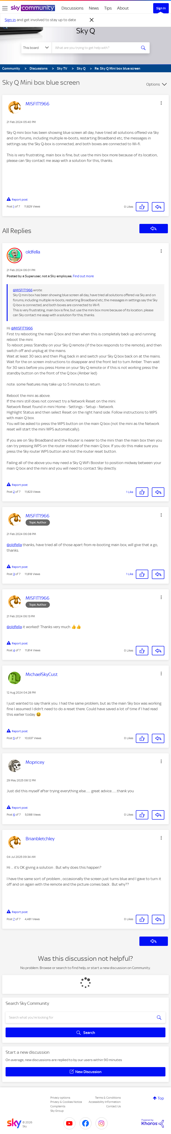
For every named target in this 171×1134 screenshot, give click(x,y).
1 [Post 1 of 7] (13, 206)
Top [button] (161, 1098)
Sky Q (85, 30)
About (123, 8)
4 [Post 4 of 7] (14, 650)
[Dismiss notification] (91, 20)
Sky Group (57, 1110)
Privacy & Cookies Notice (66, 1102)
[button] (161, 103)
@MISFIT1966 (23, 290)
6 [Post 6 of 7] (14, 814)
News (94, 8)
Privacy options (60, 1097)
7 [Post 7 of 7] (14, 919)
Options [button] (153, 84)
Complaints (57, 1106)
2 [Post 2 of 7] (14, 491)
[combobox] (96, 47)
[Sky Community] (33, 8)
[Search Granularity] (36, 47)
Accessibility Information (105, 1102)
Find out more (83, 276)
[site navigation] (5, 8)
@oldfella (14, 545)
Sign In (161, 8)
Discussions (72, 8)
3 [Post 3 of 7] (14, 574)
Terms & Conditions (108, 1097)
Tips (108, 8)
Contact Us (113, 1106)
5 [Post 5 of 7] (14, 738)
